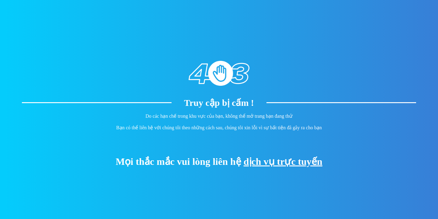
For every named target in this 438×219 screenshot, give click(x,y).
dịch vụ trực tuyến (283, 161)
